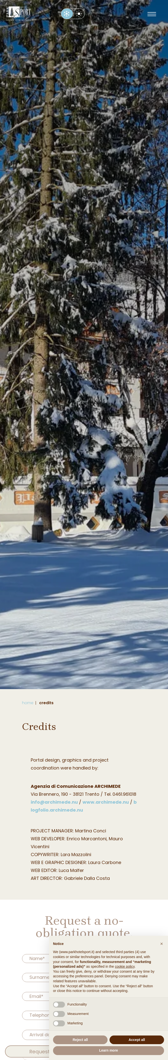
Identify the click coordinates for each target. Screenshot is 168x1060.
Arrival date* (43, 1035)
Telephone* (42, 1015)
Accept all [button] (137, 1040)
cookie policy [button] (125, 966)
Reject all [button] (80, 1040)
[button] (162, 944)
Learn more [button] (108, 1050)
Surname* (40, 977)
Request (39, 1051)
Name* (37, 958)
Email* (36, 996)
